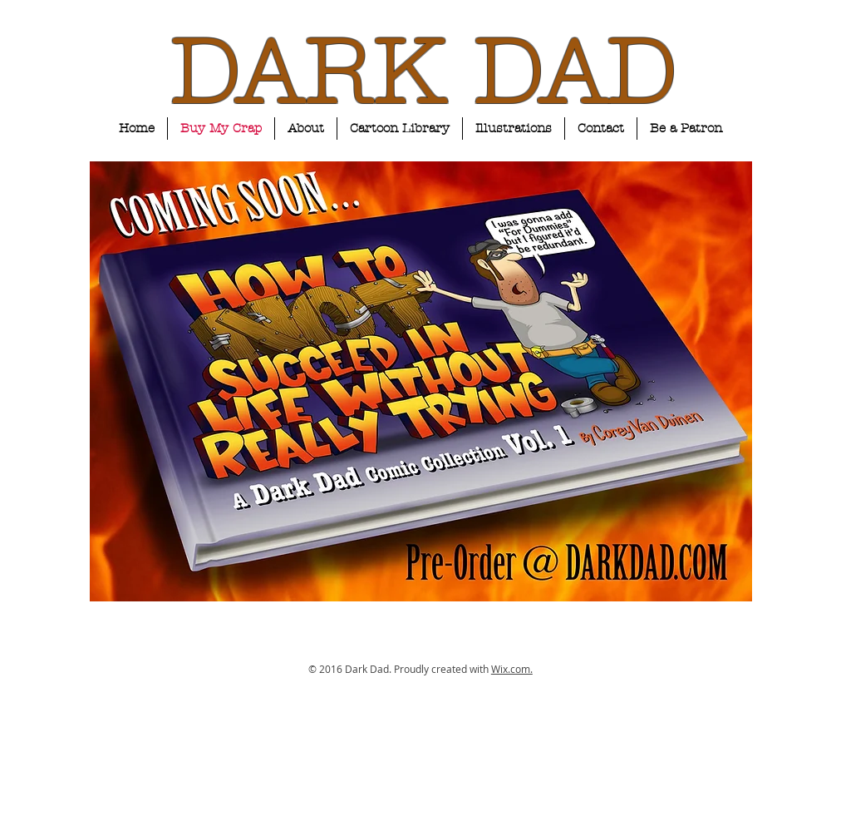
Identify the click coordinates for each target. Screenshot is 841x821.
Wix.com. (512, 668)
